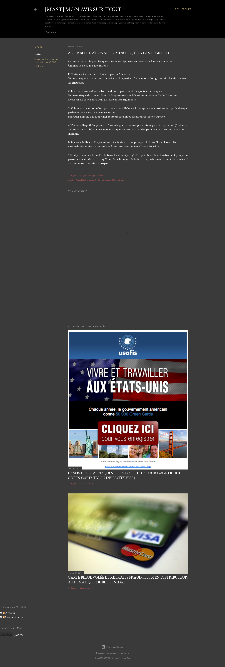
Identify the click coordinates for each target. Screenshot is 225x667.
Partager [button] (38, 47)
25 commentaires (86, 483)
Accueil (51, 31)
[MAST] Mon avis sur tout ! (84, 9)
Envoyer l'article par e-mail (90, 175)
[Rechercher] (183, 9)
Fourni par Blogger (112, 647)
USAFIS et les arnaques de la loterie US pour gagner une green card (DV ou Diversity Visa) (124, 475)
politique (38, 66)
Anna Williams (122, 653)
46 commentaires (86, 588)
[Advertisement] (128, 295)
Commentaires (13, 617)
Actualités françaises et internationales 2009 (46, 61)
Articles (9, 613)
